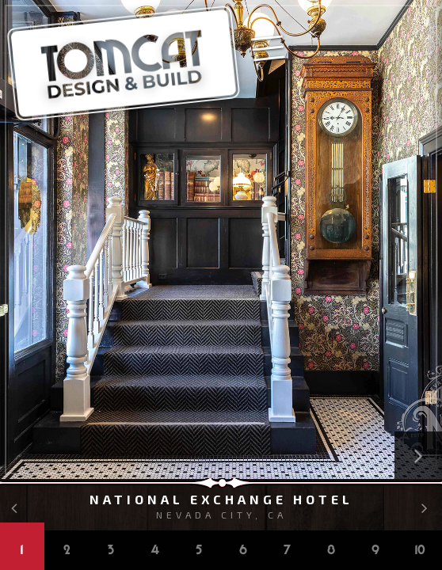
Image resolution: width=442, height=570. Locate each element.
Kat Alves (430, 31)
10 (420, 550)
